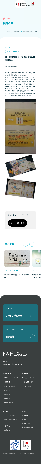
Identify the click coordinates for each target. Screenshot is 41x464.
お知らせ (16, 32)
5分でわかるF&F (9, 415)
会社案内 (25, 374)
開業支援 (7, 399)
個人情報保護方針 (27, 427)
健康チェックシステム (11, 378)
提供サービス (7, 374)
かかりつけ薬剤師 (9, 386)
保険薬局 (7, 382)
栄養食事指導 (8, 403)
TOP (8, 32)
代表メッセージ (29, 378)
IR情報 (24, 419)
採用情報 (5, 411)
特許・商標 (27, 386)
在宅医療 (7, 394)
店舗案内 (25, 415)
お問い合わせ (26, 423)
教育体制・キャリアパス (11, 421)
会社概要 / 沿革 (29, 382)
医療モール (7, 390)
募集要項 (7, 430)
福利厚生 (7, 426)
